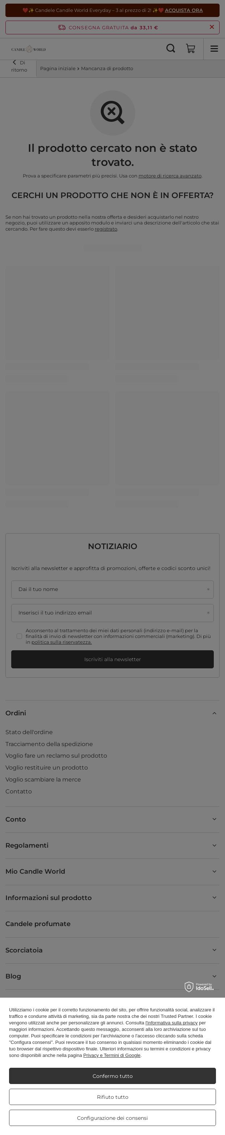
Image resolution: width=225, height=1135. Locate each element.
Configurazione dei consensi (112, 1118)
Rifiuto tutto (112, 1097)
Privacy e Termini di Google (111, 1055)
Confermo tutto (113, 1076)
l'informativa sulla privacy (171, 1022)
